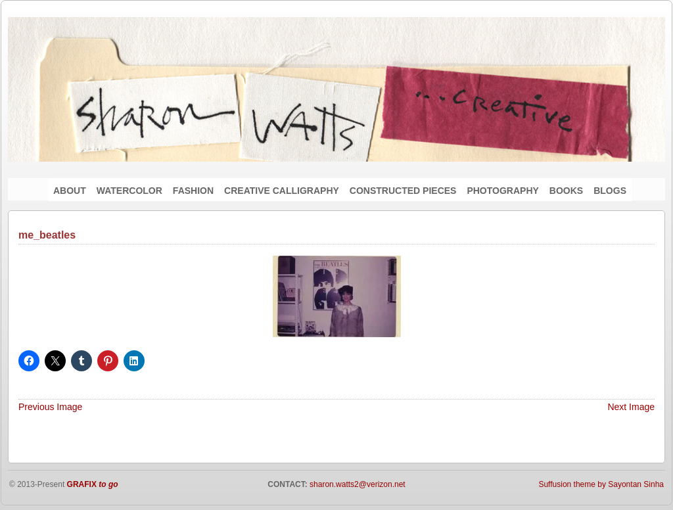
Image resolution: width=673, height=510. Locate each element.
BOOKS (566, 190)
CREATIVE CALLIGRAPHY (281, 190)
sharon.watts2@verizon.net (357, 484)
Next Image (631, 407)
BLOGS (609, 190)
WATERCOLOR (129, 190)
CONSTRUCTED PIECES (403, 190)
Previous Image (50, 407)
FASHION (193, 190)
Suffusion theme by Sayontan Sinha (601, 484)
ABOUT (69, 190)
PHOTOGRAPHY (502, 190)
